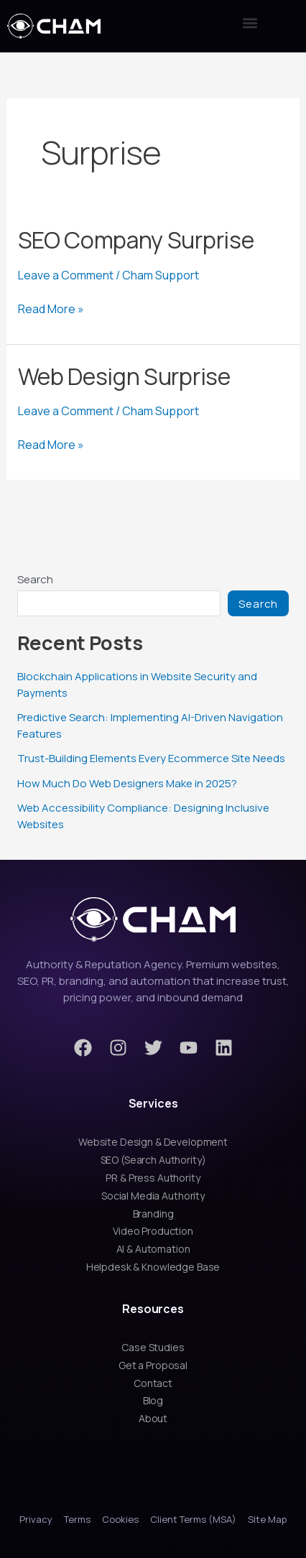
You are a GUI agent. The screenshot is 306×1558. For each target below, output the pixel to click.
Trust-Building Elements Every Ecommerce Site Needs (151, 758)
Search (35, 579)
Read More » (51, 309)
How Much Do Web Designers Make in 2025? (127, 783)
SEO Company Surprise (136, 240)
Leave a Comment (65, 275)
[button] (250, 22)
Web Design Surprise (124, 376)
